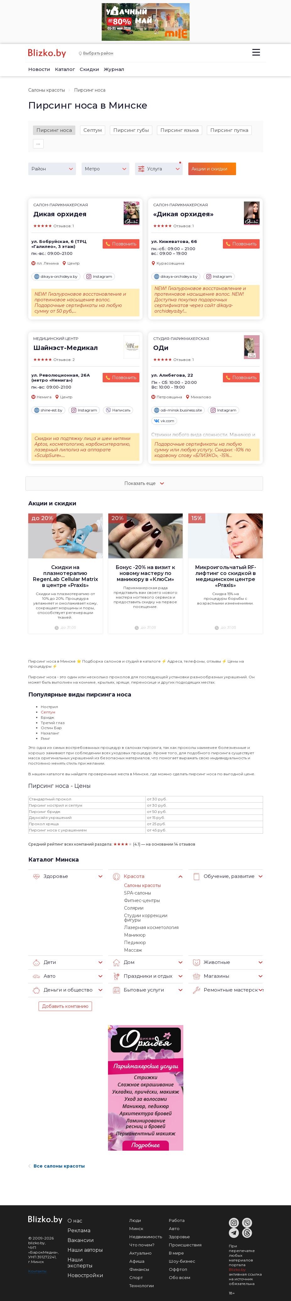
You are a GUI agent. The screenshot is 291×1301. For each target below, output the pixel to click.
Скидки (89, 69)
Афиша (136, 1255)
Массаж (133, 944)
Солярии (133, 908)
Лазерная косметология (150, 922)
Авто (43, 970)
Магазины (209, 970)
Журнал (114, 69)
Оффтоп (178, 1263)
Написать (118, 411)
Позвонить (124, 245)
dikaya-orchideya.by (56, 278)
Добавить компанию (65, 1000)
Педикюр (134, 936)
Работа (177, 1214)
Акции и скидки (52, 504)
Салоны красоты (46, 90)
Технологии (141, 1279)
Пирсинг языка (179, 130)
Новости (39, 69)
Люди (135, 1214)
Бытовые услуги (136, 984)
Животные (210, 956)
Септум (93, 130)
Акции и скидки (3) (209, 172)
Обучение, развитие (221, 877)
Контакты (37, 1265)
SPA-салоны (137, 893)
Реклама (78, 1225)
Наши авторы (85, 1244)
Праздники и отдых (140, 970)
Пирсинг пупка (229, 130)
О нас (74, 1215)
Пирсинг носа (54, 130)
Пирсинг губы (131, 130)
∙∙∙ (38, 144)
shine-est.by (48, 411)
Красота (127, 877)
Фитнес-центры (141, 900)
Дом (123, 956)
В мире (176, 1247)
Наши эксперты (80, 1257)
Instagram (99, 278)
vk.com (164, 422)
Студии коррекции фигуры (152, 915)
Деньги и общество (60, 984)
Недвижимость (145, 1230)
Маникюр (134, 929)
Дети (44, 956)
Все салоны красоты (56, 1160)
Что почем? (141, 1238)
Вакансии (80, 1234)
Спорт (136, 1271)
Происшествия (185, 1238)
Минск (136, 1222)
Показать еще (145, 485)
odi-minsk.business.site (178, 411)
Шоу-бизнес (182, 1255)
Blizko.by (237, 1263)
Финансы (139, 1263)
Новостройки (85, 1269)
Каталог (65, 69)
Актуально (140, 1247)
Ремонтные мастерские (225, 984)
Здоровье (49, 877)
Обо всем (179, 1271)
